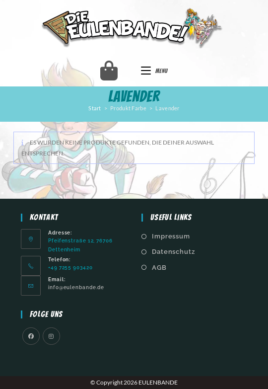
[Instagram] (51, 336)
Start (94, 108)
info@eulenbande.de (76, 287)
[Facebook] (31, 336)
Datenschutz (173, 251)
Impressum (171, 236)
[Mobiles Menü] (154, 71)
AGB (159, 267)
